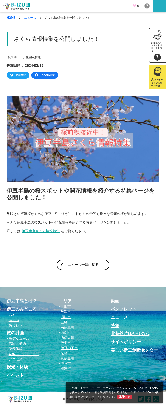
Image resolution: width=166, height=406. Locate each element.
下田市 (66, 306)
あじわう (15, 325)
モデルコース (19, 338)
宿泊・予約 (17, 344)
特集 (115, 325)
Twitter (18, 75)
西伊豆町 (67, 338)
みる (12, 315)
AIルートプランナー (24, 354)
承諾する (124, 396)
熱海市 (66, 312)
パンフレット (124, 309)
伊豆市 (66, 364)
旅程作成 (15, 349)
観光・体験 (17, 367)
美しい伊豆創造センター (134, 350)
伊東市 (66, 343)
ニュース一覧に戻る (80, 265)
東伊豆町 (67, 358)
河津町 (66, 369)
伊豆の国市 (69, 348)
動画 (115, 300)
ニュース (30, 17)
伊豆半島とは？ (22, 300)
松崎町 (66, 353)
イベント (15, 375)
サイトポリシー (126, 341)
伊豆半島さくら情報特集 (41, 231)
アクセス (15, 359)
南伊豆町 (67, 327)
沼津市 (66, 317)
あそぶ (14, 320)
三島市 (66, 322)
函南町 (66, 332)
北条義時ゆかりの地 (130, 333)
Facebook (45, 75)
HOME (11, 17)
